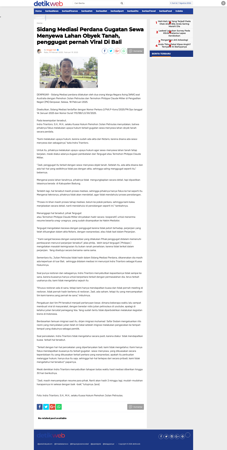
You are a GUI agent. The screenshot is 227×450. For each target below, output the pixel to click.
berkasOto (132, 11)
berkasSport (117, 11)
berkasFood (165, 11)
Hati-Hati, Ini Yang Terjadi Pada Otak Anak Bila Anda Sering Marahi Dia (174, 24)
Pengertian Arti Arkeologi (174, 40)
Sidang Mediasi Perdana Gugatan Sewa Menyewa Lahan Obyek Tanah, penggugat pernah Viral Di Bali (90, 35)
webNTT (39, 18)
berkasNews (51, 11)
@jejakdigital (96, 444)
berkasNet (101, 11)
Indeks (179, 11)
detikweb (136, 444)
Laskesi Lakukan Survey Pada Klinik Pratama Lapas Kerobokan (174, 33)
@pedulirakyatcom (44, 444)
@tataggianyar (108, 444)
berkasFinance (70, 11)
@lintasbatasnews (61, 444)
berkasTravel (149, 11)
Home (38, 11)
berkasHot (86, 11)
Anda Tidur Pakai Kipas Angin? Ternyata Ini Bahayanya (174, 45)
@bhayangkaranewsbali (79, 444)
